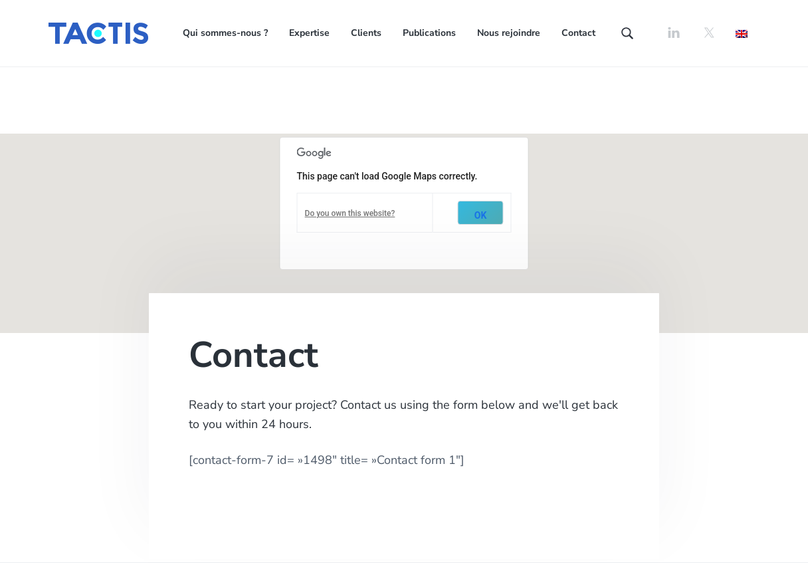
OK (480, 215)
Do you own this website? (350, 213)
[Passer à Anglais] (741, 33)
